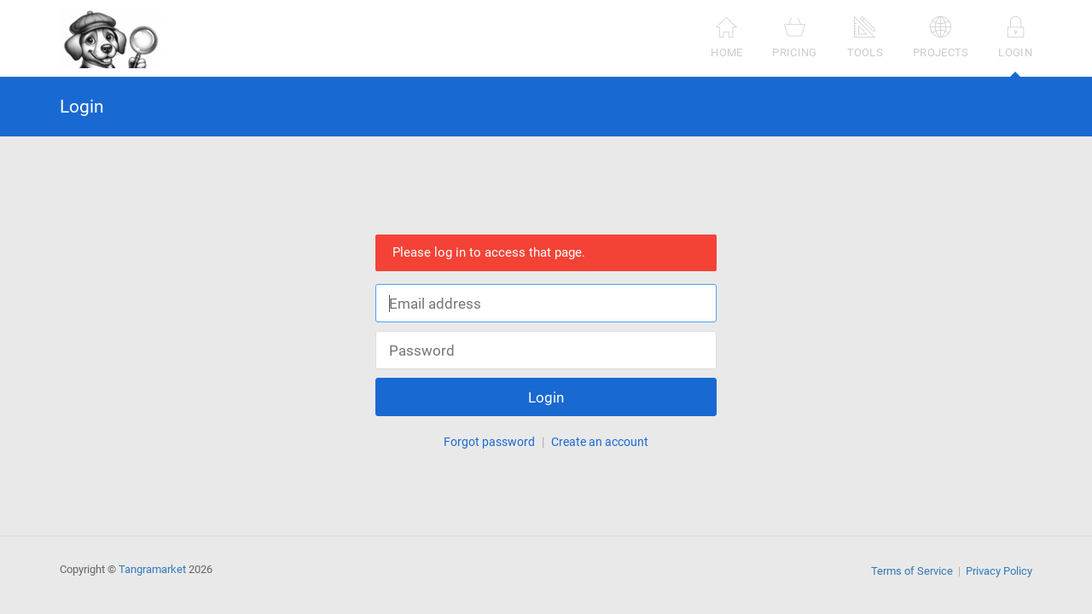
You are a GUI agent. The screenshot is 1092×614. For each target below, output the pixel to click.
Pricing (794, 37)
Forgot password (489, 442)
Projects (940, 37)
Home (726, 37)
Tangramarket (152, 569)
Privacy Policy (999, 571)
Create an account (599, 442)
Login (1015, 46)
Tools (865, 37)
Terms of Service (912, 571)
